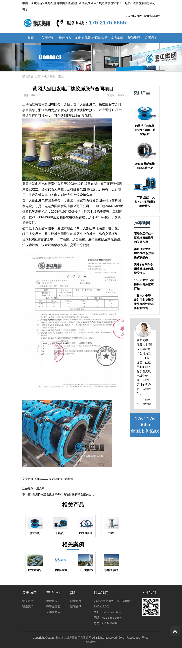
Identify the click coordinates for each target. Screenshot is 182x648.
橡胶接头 (65, 38)
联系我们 (151, 38)
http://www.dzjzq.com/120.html (54, 478)
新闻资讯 (134, 38)
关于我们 (48, 38)
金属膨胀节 (100, 38)
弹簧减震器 (82, 38)
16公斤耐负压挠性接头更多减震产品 (144, 284)
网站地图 (91, 641)
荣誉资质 (27, 600)
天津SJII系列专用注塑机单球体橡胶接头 (144, 269)
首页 (31, 38)
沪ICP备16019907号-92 (134, 637)
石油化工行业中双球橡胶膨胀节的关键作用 (144, 237)
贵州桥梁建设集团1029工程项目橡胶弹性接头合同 (63, 494)
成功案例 (116, 38)
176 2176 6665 (107, 22)
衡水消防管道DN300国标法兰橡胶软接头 (144, 253)
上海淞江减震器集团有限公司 (73, 637)
